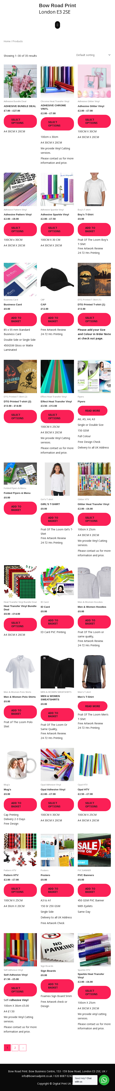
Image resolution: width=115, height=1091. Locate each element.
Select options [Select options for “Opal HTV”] (91, 804)
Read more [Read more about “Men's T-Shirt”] (92, 706)
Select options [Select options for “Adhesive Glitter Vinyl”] (91, 121)
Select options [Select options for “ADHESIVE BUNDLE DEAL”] (17, 121)
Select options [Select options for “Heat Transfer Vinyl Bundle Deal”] (17, 624)
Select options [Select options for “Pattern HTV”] (17, 890)
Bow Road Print (57, 5)
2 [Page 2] (15, 1047)
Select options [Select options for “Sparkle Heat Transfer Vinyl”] (91, 992)
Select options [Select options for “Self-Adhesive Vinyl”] (17, 989)
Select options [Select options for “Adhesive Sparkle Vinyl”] (54, 229)
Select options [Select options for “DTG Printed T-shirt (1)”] (91, 319)
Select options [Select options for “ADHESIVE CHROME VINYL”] (54, 123)
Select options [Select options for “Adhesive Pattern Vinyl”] (17, 229)
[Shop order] (92, 55)
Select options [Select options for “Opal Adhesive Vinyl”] (54, 804)
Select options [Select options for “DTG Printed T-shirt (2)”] (17, 416)
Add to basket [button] (90, 229)
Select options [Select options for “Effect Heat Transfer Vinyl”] (54, 416)
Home (7, 41)
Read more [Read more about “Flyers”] (92, 410)
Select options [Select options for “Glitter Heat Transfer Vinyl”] (91, 519)
